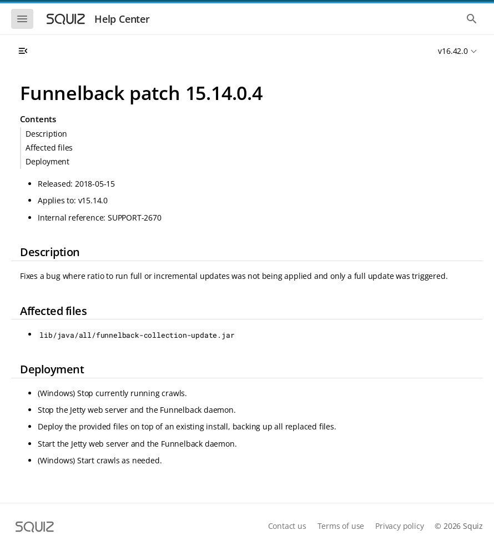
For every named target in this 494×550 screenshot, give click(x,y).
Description (46, 133)
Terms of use (341, 526)
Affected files (49, 147)
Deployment (47, 161)
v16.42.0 (452, 51)
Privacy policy (399, 526)
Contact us (287, 526)
